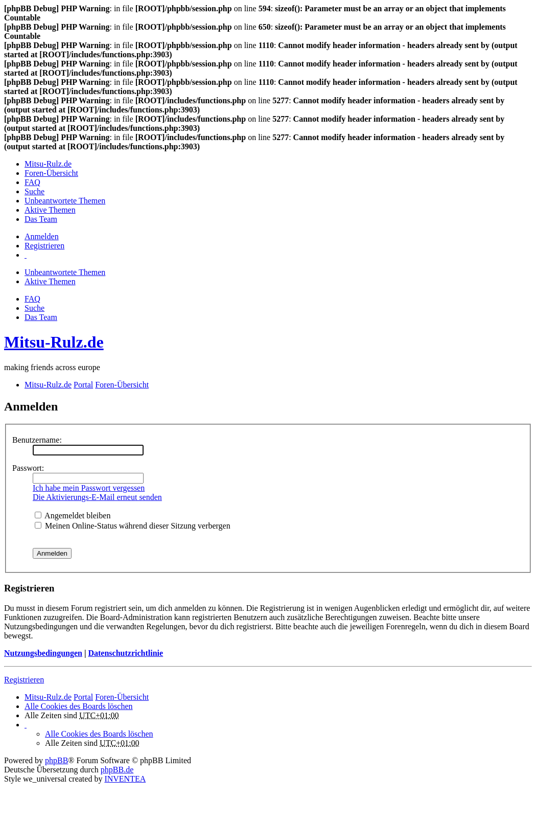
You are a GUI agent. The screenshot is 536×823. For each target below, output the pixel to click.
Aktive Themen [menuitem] (50, 209)
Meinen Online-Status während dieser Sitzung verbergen (132, 525)
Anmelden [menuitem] (42, 236)
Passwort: (28, 468)
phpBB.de (117, 769)
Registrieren (24, 679)
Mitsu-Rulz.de (54, 342)
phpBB (56, 760)
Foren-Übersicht (122, 697)
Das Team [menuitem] (41, 219)
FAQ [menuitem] (32, 182)
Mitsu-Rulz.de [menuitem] (48, 163)
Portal (83, 384)
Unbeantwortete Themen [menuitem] (65, 200)
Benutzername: (37, 440)
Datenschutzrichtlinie (125, 653)
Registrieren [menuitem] (44, 245)
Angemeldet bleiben (72, 515)
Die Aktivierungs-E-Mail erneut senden (97, 497)
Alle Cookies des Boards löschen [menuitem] (79, 706)
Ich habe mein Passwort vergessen (89, 488)
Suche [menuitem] (34, 191)
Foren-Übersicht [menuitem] (51, 173)
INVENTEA (125, 778)
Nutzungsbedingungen (43, 653)
